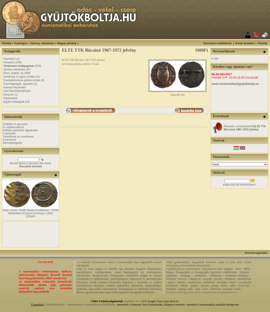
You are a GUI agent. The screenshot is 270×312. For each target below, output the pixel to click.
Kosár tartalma (244, 43)
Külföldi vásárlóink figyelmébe (20, 130)
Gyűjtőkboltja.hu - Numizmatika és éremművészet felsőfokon (80, 304)
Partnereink (9, 139)
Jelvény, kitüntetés (42, 43)
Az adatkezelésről (13, 127)
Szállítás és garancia (15, 124)
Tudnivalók (9, 133)
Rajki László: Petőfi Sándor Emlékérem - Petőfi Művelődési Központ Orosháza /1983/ (30, 212)
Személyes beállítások (217, 43)
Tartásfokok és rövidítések (18, 136)
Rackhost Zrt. (132, 301)
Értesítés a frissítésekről (245, 128)
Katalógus (20, 43)
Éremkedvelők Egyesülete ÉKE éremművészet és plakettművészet (201, 292)
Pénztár (263, 43)
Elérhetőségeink (12, 142)
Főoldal (6, 43)
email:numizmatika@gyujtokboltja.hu (235, 83)
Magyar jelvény (66, 43)
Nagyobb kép (177, 93)
